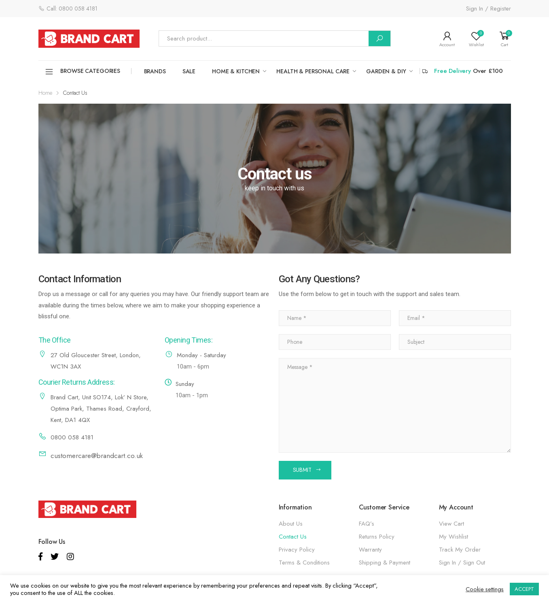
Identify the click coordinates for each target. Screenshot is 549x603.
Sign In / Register (488, 8)
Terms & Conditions (304, 562)
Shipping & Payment (384, 562)
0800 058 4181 (72, 437)
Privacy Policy (297, 549)
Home (45, 93)
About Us (291, 523)
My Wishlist (453, 536)
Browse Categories (83, 72)
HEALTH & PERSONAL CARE (313, 71)
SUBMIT (302, 470)
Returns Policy (376, 536)
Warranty (370, 549)
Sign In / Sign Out (462, 562)
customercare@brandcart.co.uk (97, 455)
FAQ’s (366, 523)
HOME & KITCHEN (236, 71)
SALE (188, 71)
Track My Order (460, 549)
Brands (155, 71)
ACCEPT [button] (524, 589)
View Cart (451, 523)
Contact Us (293, 536)
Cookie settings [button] (485, 589)
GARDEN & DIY (386, 71)
